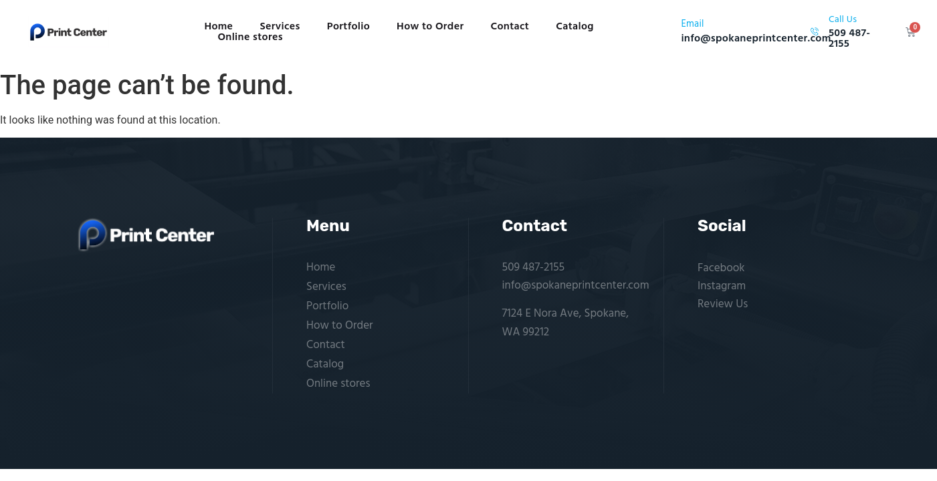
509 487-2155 (533, 268)
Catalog (575, 26)
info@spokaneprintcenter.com (575, 286)
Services (279, 26)
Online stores (249, 37)
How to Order (430, 26)
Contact (509, 26)
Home (218, 26)
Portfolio (348, 26)
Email (692, 24)
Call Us (843, 19)
